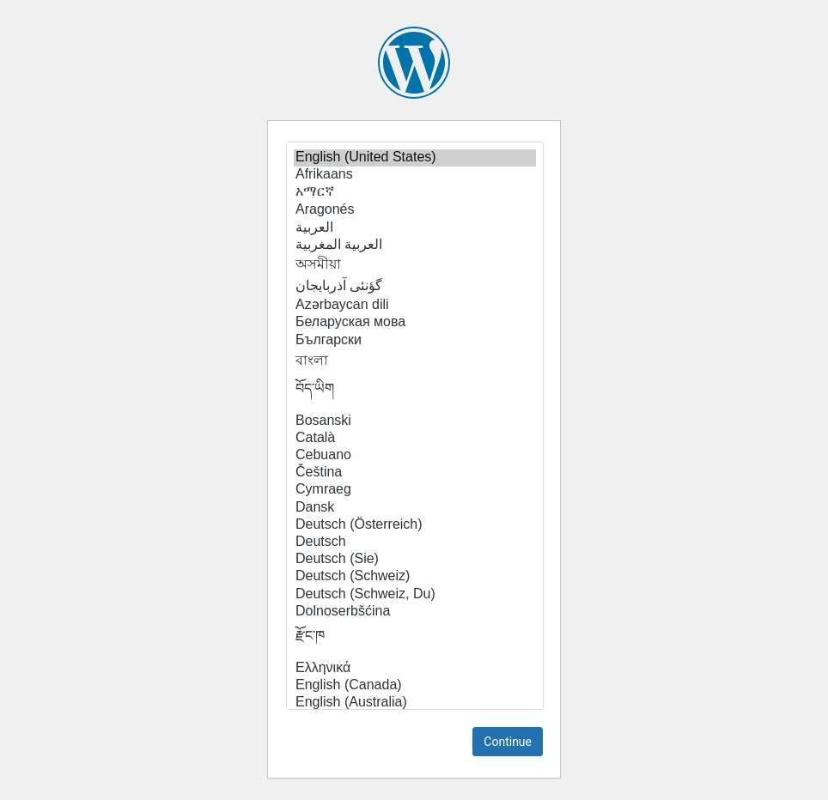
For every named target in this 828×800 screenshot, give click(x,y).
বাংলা (415, 361)
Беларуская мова (415, 322)
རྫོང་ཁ (415, 640)
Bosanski (415, 421)
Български (415, 340)
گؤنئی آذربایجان (415, 285)
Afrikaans (415, 175)
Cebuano (415, 455)
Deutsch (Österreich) (415, 525)
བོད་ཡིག (415, 393)
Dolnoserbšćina (415, 612)
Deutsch (415, 542)
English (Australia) (415, 703)
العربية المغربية (415, 244)
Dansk (415, 508)
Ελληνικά (415, 668)
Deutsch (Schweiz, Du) (415, 594)
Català (415, 438)
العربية (415, 227)
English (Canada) (415, 685)
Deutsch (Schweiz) (415, 576)
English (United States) (415, 158)
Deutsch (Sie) (415, 559)
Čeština (415, 473)
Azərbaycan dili (415, 304)
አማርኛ (415, 192)
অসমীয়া (415, 265)
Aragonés (415, 210)
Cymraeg (415, 490)
